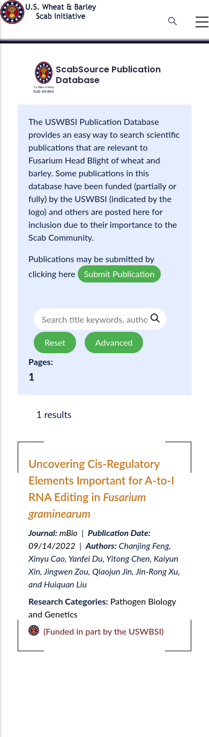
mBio (68, 532)
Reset (55, 342)
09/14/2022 (52, 545)
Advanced (114, 342)
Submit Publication (119, 274)
